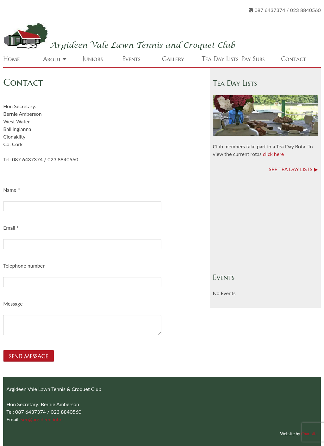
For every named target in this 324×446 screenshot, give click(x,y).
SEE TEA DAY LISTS (290, 169)
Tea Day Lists (220, 59)
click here (273, 154)
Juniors (93, 59)
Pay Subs (253, 59)
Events (131, 59)
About (52, 59)
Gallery (173, 59)
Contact (293, 59)
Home (11, 59)
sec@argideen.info (41, 419)
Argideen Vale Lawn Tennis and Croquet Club (142, 45)
